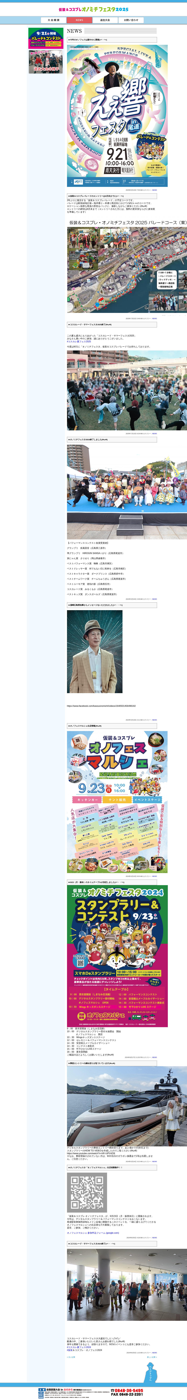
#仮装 (70, 1350)
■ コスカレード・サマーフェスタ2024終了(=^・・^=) (92, 1244)
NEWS (154, 190)
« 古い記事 (71, 1357)
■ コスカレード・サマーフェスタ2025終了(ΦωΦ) (90, 325)
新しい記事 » (152, 1357)
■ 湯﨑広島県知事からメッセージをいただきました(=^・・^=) (96, 605)
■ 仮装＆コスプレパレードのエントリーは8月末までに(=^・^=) (96, 196)
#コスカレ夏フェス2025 (79, 341)
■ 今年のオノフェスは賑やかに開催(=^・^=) (88, 40)
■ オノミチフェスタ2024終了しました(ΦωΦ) (88, 440)
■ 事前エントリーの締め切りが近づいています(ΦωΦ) (92, 1063)
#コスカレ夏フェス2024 (79, 1347)
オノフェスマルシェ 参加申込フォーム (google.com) (93, 1233)
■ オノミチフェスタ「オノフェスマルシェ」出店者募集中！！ (96, 1168)
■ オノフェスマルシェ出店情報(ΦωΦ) (85, 726)
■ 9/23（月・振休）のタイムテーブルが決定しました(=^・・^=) (96, 882)
